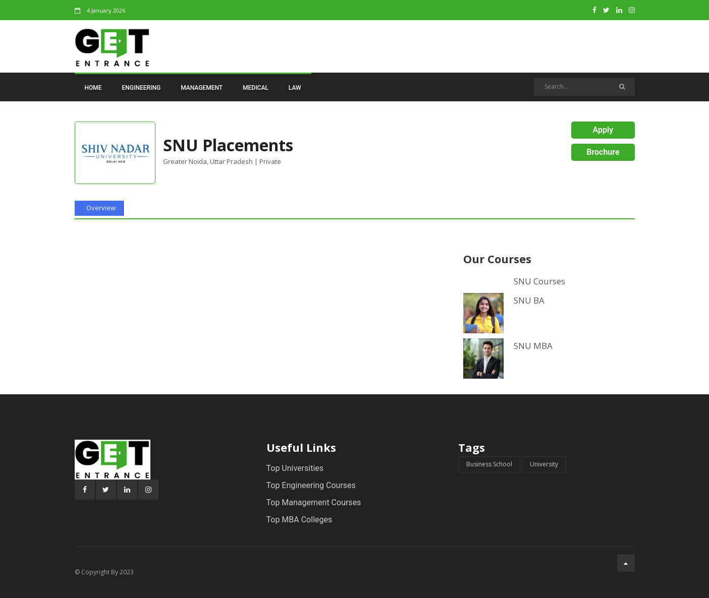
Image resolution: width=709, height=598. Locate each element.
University (544, 464)
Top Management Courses (313, 502)
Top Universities (295, 468)
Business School (489, 464)
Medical (255, 87)
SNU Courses (539, 281)
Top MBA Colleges (299, 519)
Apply (603, 130)
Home (93, 87)
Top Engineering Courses (311, 485)
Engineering (141, 87)
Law (295, 87)
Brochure (602, 152)
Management (202, 87)
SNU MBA (533, 346)
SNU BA (529, 300)
